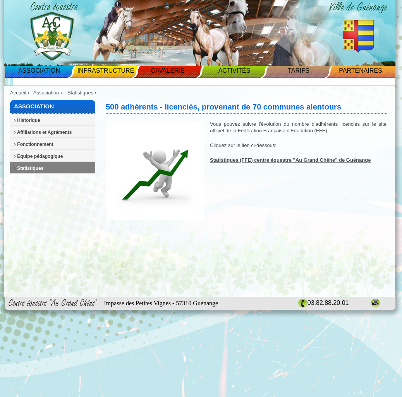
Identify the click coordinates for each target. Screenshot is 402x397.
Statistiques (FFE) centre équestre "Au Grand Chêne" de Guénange (290, 160)
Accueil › (19, 93)
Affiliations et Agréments (43, 132)
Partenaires (360, 70)
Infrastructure (105, 70)
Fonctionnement (33, 144)
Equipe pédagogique (38, 156)
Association (39, 70)
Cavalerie (167, 70)
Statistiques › (82, 93)
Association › (48, 93)
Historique (27, 120)
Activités (234, 70)
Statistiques (28, 168)
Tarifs (298, 70)
